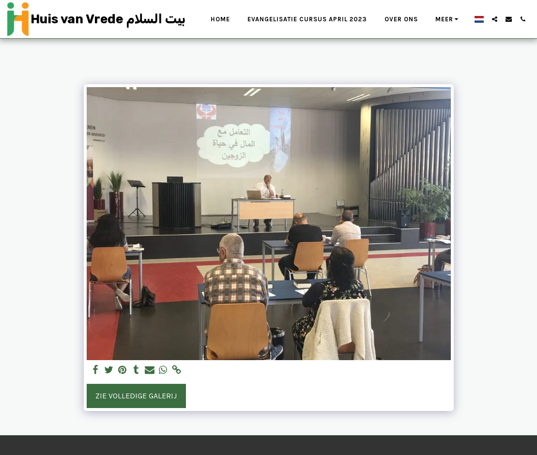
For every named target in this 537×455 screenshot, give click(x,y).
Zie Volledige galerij (136, 395)
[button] (494, 19)
